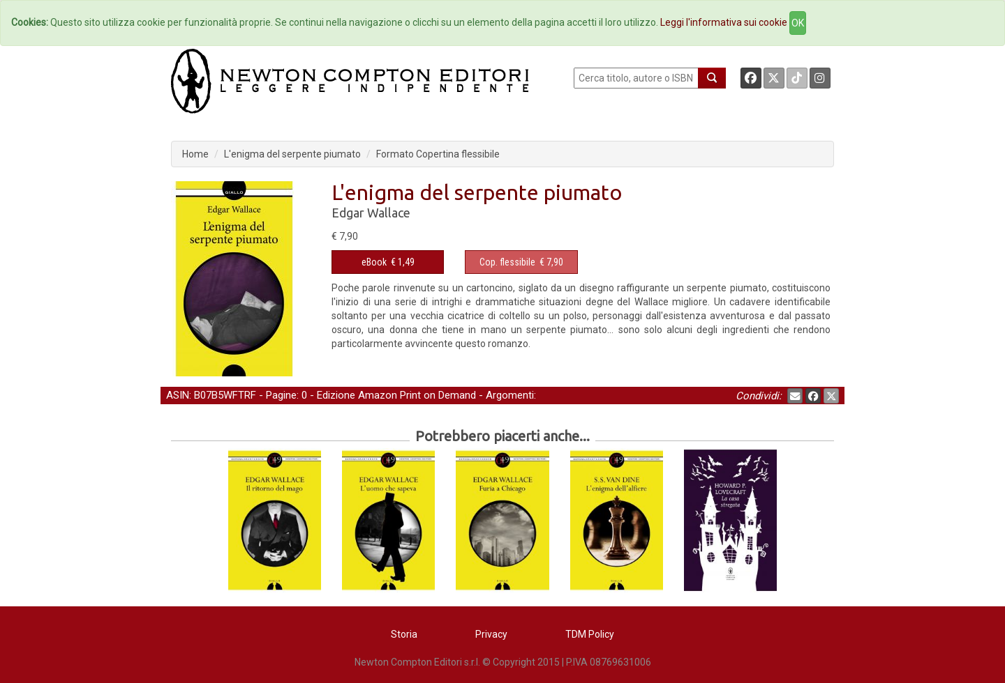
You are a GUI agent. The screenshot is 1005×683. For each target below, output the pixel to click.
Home (195, 154)
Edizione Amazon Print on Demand (396, 395)
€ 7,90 (521, 262)
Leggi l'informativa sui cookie (723, 22)
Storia (404, 634)
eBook (374, 262)
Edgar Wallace (371, 213)
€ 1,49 (388, 262)
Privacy (491, 634)
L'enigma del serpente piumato (292, 154)
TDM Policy (589, 634)
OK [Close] (797, 23)
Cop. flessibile (507, 262)
